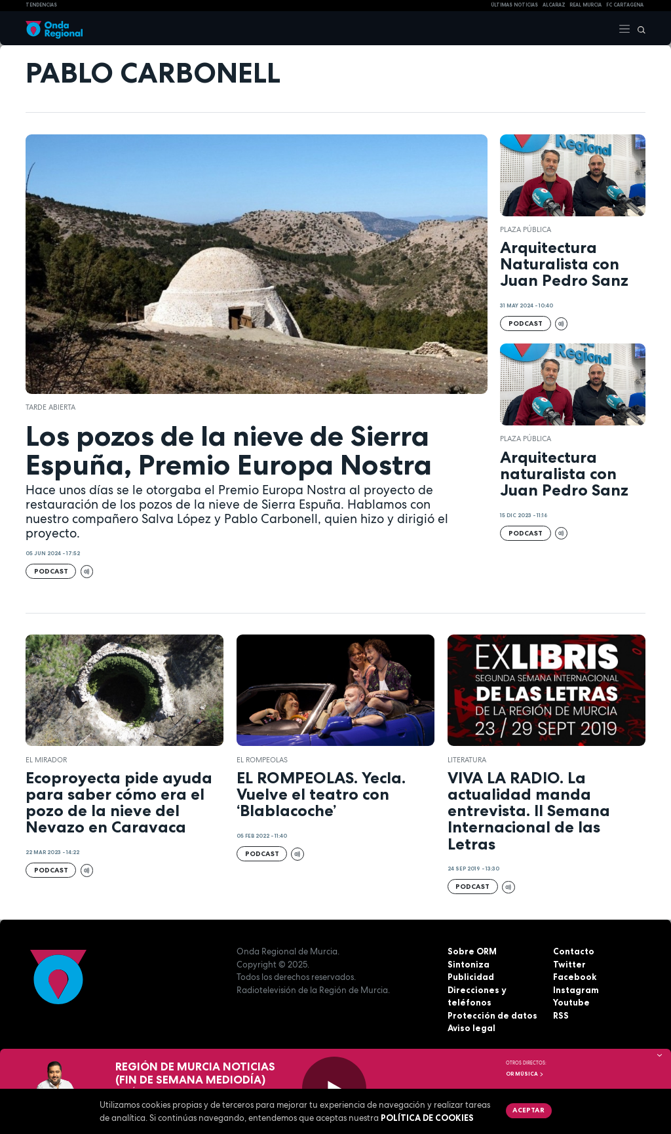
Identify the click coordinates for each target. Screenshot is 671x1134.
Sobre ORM (472, 951)
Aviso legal (471, 1028)
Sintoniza (468, 964)
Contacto (573, 951)
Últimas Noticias (514, 5)
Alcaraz (554, 5)
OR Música (525, 1073)
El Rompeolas (262, 759)
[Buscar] (638, 28)
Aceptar (528, 1109)
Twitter (569, 964)
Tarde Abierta (50, 407)
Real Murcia (585, 5)
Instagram (576, 990)
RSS (561, 1015)
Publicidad (471, 976)
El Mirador (46, 759)
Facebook (574, 976)
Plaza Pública (525, 229)
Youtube (571, 1002)
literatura (467, 759)
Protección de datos (492, 1015)
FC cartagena (624, 5)
